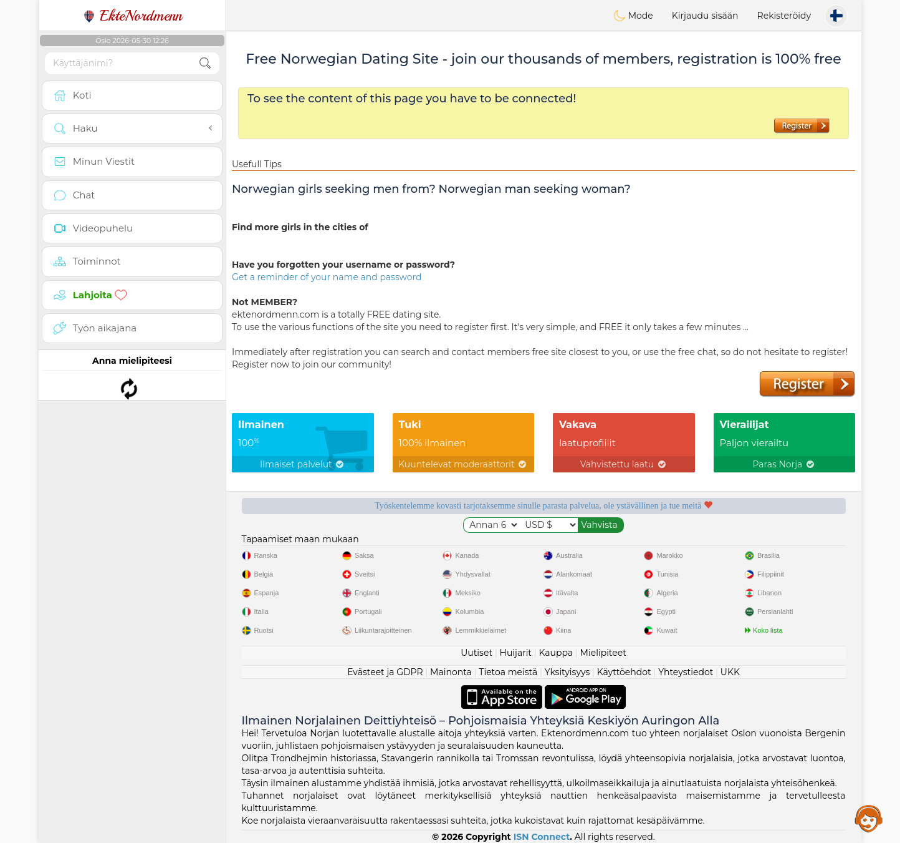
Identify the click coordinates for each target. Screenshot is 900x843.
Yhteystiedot (685, 672)
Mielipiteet (603, 652)
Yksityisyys (567, 672)
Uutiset (476, 652)
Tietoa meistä (508, 672)
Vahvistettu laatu (624, 464)
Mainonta (451, 672)
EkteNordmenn (132, 15)
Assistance (869, 818)
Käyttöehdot (624, 672)
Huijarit (516, 652)
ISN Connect (542, 836)
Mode (633, 15)
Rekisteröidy (784, 15)
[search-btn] (205, 63)
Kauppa (556, 652)
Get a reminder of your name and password (326, 277)
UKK (730, 672)
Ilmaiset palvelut (302, 464)
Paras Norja (784, 464)
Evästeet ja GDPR (385, 672)
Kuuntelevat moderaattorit (463, 464)
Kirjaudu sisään (705, 15)
